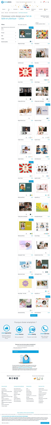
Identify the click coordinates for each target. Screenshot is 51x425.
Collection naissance (30, 399)
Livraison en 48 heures (43, 392)
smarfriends (41, 399)
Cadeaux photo (4, 390)
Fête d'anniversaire (29, 398)
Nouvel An (28, 390)
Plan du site (41, 397)
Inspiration (40, 9)
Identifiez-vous (41, 395)
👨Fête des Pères (46, 10)
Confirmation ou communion (31, 395)
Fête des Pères (28, 394)
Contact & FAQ (41, 388)
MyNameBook (4, 393)
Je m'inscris (16, 351)
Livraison (40, 391)
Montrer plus (33, 315)
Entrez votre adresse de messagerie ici (20, 347)
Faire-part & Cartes (5, 395)
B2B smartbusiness (17, 399)
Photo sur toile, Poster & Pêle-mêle (7, 392)
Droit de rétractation (17, 401)
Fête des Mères (29, 392)
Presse (15, 395)
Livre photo (3, 388)
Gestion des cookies (17, 391)
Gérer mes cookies (5, 422)
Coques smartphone (5, 398)
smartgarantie (41, 401)
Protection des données (18, 390)
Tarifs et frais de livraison (43, 390)
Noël (27, 388)
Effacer (2, 29)
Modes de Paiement (42, 394)
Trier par (37, 22)
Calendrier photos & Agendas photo (7, 403)
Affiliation (15, 397)
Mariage (27, 397)
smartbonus (41, 402)
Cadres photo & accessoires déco (6, 401)
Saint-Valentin (28, 391)
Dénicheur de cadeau (33, 10)
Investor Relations (17, 398)
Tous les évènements (30, 401)
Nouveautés (28, 9)
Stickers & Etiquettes (5, 404)
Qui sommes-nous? (17, 388)
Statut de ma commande (43, 398)
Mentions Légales (17, 394)
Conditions (16, 392)
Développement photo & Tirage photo (7, 397)
